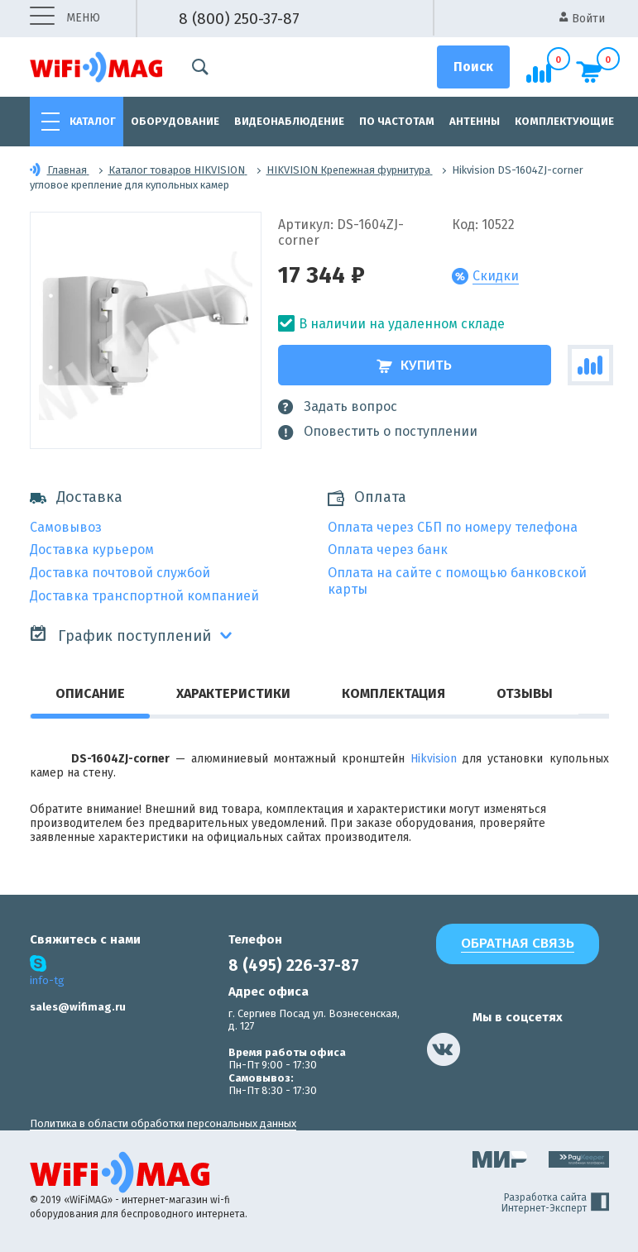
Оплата (380, 497)
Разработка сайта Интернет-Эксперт (555, 1203)
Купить (414, 365)
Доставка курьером (92, 549)
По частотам (396, 121)
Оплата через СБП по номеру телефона (453, 527)
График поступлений (120, 634)
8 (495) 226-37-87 (293, 965)
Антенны (474, 121)
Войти (582, 19)
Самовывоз (66, 527)
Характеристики (233, 693)
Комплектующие (564, 121)
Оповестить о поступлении (377, 431)
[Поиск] (473, 66)
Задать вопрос (337, 407)
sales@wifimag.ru (78, 1007)
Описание (90, 693)
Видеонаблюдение (289, 121)
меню (65, 19)
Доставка (76, 497)
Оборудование (175, 121)
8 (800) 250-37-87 (239, 18)
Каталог (93, 121)
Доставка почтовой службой (120, 573)
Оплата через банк (388, 549)
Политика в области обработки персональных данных (163, 1123)
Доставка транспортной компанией (144, 596)
